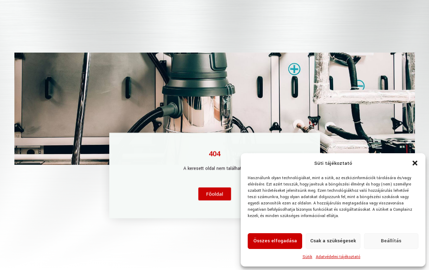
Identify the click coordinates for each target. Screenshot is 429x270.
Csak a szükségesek (333, 240)
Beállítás (391, 240)
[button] (414, 163)
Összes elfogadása (275, 240)
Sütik (307, 256)
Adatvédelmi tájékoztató (338, 256)
